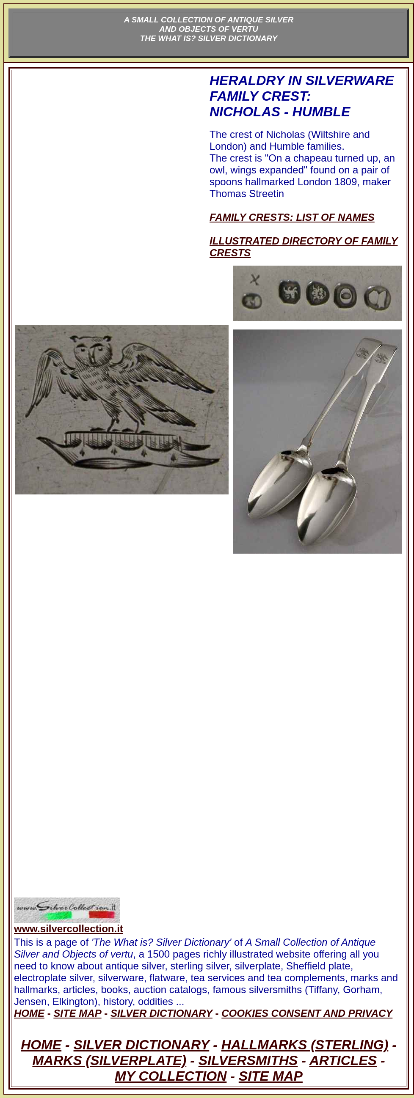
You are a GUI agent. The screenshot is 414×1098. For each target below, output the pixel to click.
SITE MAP (271, 1076)
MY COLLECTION (170, 1076)
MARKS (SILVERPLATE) (109, 1060)
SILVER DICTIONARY (142, 1044)
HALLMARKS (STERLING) (305, 1044)
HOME (41, 1044)
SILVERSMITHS (248, 1060)
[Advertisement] (111, 166)
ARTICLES (343, 1060)
